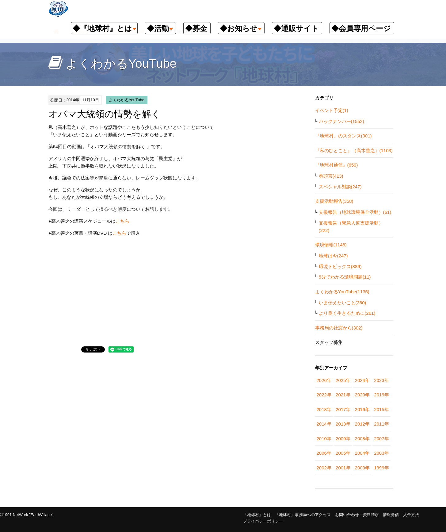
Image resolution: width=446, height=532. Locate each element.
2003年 (381, 453)
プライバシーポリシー (263, 521)
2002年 (324, 467)
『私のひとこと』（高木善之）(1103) (354, 150)
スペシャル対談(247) (340, 186)
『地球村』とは (257, 514)
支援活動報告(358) (334, 201)
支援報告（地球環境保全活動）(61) (355, 212)
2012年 (362, 423)
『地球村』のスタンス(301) (343, 135)
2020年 (362, 394)
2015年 (381, 409)
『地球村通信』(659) (336, 165)
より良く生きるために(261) (347, 313)
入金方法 (411, 514)
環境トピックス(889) (340, 266)
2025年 (343, 380)
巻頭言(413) (331, 176)
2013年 (343, 423)
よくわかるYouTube (126, 100)
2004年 (362, 453)
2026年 (324, 380)
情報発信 (391, 514)
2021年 (343, 394)
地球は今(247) (333, 255)
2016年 (362, 409)
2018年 (324, 409)
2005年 (343, 453)
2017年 (343, 409)
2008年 (362, 438)
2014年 (324, 423)
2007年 (381, 438)
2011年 (381, 423)
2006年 (324, 453)
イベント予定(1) (331, 110)
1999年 (381, 467)
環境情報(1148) (331, 244)
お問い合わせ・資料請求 (357, 514)
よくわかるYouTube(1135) (342, 291)
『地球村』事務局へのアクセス (303, 514)
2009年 (343, 438)
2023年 (381, 380)
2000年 (362, 467)
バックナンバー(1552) (341, 121)
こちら (122, 221)
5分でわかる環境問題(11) (345, 276)
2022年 (324, 394)
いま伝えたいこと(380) (342, 302)
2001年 (343, 467)
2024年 (362, 380)
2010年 (324, 438)
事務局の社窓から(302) (339, 327)
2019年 (381, 394)
